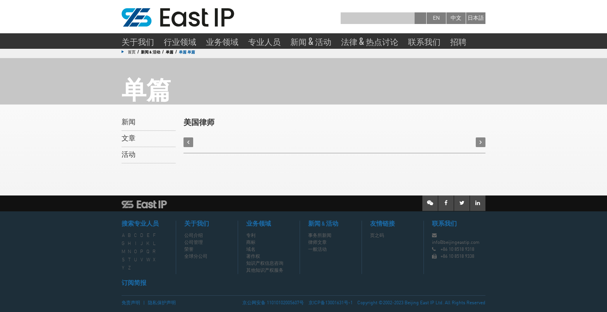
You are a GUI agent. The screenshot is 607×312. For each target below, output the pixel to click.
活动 (128, 154)
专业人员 (264, 41)
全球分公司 (195, 256)
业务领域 (222, 41)
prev (188, 142)
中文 (456, 18)
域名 (250, 249)
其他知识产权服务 (264, 270)
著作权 (253, 256)
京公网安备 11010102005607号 (273, 303)
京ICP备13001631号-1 (331, 303)
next (480, 142)
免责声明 (131, 303)
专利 (250, 235)
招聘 (458, 41)
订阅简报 (134, 283)
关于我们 (138, 41)
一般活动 (317, 249)
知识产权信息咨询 (264, 263)
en (436, 18)
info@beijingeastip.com (456, 242)
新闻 (128, 122)
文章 (128, 138)
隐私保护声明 (162, 303)
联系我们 (424, 41)
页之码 (377, 235)
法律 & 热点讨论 (369, 41)
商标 (250, 242)
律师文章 (317, 242)
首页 (131, 52)
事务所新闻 (319, 235)
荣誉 (189, 249)
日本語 (476, 18)
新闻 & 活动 (310, 41)
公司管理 (193, 242)
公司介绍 (193, 235)
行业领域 (180, 41)
